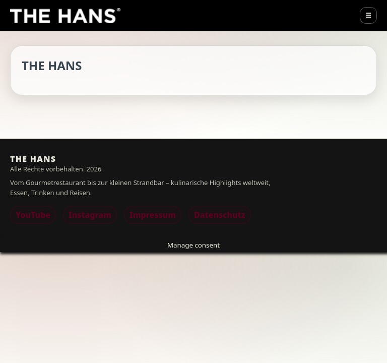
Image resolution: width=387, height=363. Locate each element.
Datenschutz (219, 214)
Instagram (90, 214)
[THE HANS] (65, 15)
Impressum (153, 214)
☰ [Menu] (368, 15)
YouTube (33, 214)
